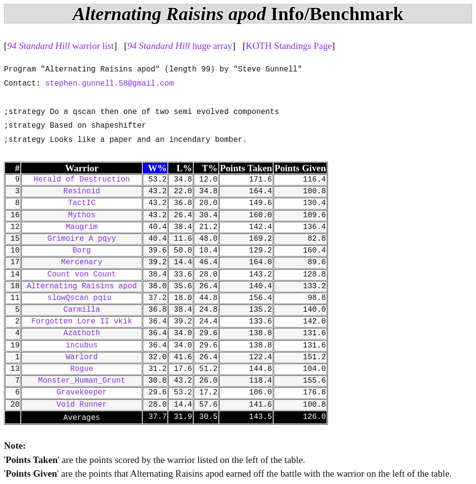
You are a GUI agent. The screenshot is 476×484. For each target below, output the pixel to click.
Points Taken (246, 168)
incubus (82, 345)
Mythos (82, 215)
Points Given (300, 168)
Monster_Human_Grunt (81, 380)
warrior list (60, 46)
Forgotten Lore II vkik (81, 321)
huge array (179, 46)
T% (210, 168)
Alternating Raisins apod (81, 286)
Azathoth (81, 333)
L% (184, 168)
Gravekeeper (81, 392)
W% (157, 168)
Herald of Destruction (81, 179)
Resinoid (81, 191)
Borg (82, 250)
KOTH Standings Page (289, 46)
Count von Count (82, 274)
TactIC (82, 203)
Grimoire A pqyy (82, 238)
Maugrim (82, 227)
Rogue (81, 369)
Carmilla (81, 309)
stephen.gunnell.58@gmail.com (109, 83)
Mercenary (81, 262)
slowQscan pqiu (82, 298)
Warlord (82, 357)
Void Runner (81, 404)
